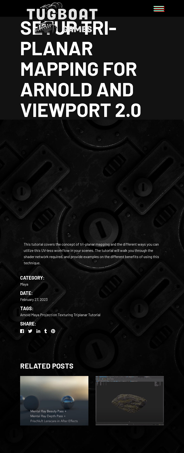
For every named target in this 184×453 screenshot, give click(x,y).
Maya (24, 284)
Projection (48, 314)
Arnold (25, 314)
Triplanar (80, 314)
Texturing (65, 314)
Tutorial (94, 314)
